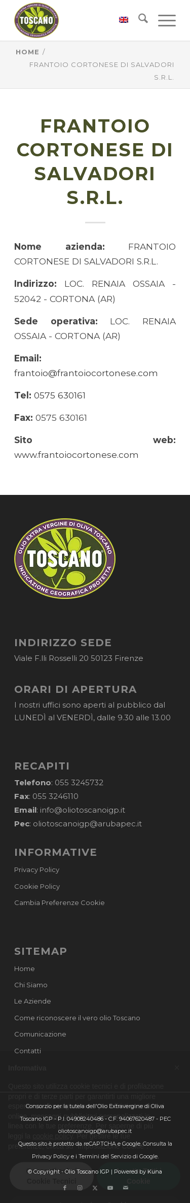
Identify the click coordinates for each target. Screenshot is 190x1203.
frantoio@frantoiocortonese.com (86, 372)
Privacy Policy (36, 869)
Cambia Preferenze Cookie (59, 902)
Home (24, 968)
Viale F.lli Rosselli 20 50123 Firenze (78, 658)
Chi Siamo (31, 985)
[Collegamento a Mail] (125, 1187)
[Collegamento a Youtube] (110, 1187)
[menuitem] (118, 20)
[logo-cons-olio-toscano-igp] (78, 20)
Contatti (27, 1051)
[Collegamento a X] (95, 1187)
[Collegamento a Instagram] (80, 1187)
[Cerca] (138, 20)
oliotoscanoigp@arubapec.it (87, 823)
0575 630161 (60, 395)
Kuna (154, 1171)
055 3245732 (79, 782)
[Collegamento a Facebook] (64, 1187)
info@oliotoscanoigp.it (82, 810)
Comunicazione (40, 1034)
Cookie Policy (37, 886)
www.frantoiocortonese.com (76, 454)
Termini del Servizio (105, 1156)
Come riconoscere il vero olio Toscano (77, 1018)
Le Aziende (32, 1001)
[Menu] (162, 20)
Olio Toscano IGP (87, 1171)
